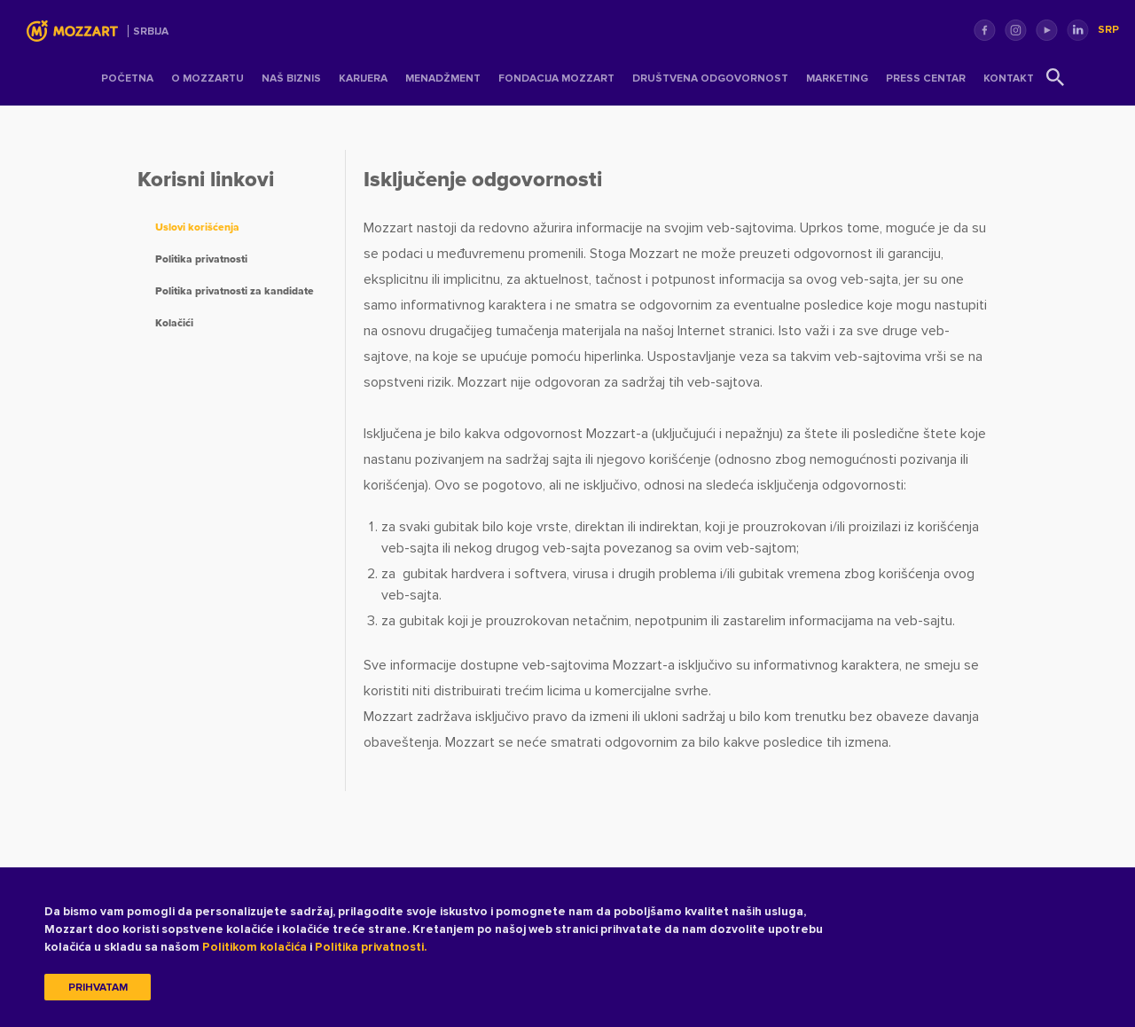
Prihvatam (98, 988)
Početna (127, 78)
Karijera (363, 78)
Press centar (926, 78)
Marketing (837, 78)
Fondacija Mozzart (556, 78)
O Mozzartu (207, 78)
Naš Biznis (291, 78)
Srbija (150, 31)
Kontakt (1008, 78)
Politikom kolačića (254, 947)
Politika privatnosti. (371, 947)
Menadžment (443, 78)
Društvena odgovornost (710, 78)
